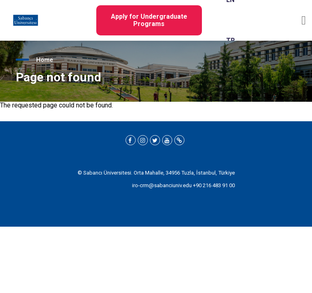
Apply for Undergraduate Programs (149, 20)
